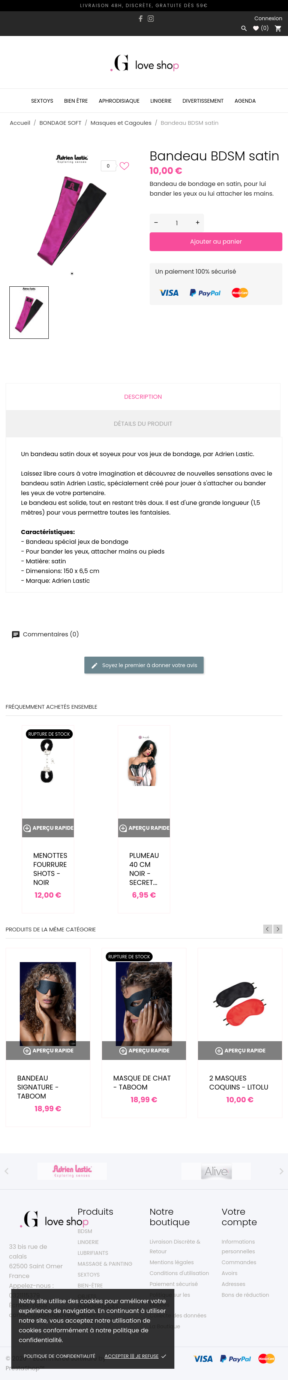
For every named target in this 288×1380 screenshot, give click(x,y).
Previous (267, 929)
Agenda (245, 101)
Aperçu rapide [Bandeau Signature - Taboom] (48, 1050)
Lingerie (161, 101)
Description (143, 396)
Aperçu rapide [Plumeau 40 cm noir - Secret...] (144, 828)
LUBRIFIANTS (93, 1253)
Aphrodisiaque (119, 101)
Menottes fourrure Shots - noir (50, 869)
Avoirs (229, 1273)
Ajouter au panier (216, 241)
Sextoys (42, 101)
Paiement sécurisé (174, 1284)
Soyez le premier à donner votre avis (144, 665)
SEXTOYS (89, 1274)
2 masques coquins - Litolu (238, 1082)
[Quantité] (176, 223)
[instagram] (151, 18)
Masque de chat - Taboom (142, 1082)
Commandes (239, 1262)
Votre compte (239, 1216)
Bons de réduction (245, 1295)
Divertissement (203, 101)
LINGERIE (88, 1242)
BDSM (85, 1231)
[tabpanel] (72, 216)
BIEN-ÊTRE (90, 1285)
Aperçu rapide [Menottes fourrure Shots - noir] (48, 828)
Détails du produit (143, 423)
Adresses (233, 1284)
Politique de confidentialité (60, 1356)
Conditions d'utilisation (179, 1273)
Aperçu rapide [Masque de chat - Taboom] (144, 1050)
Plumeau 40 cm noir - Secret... (144, 869)
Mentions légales (172, 1262)
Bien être (76, 101)
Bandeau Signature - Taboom (38, 1087)
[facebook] (141, 18)
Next (277, 929)
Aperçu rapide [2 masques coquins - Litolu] (240, 1050)
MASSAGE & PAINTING (105, 1264)
